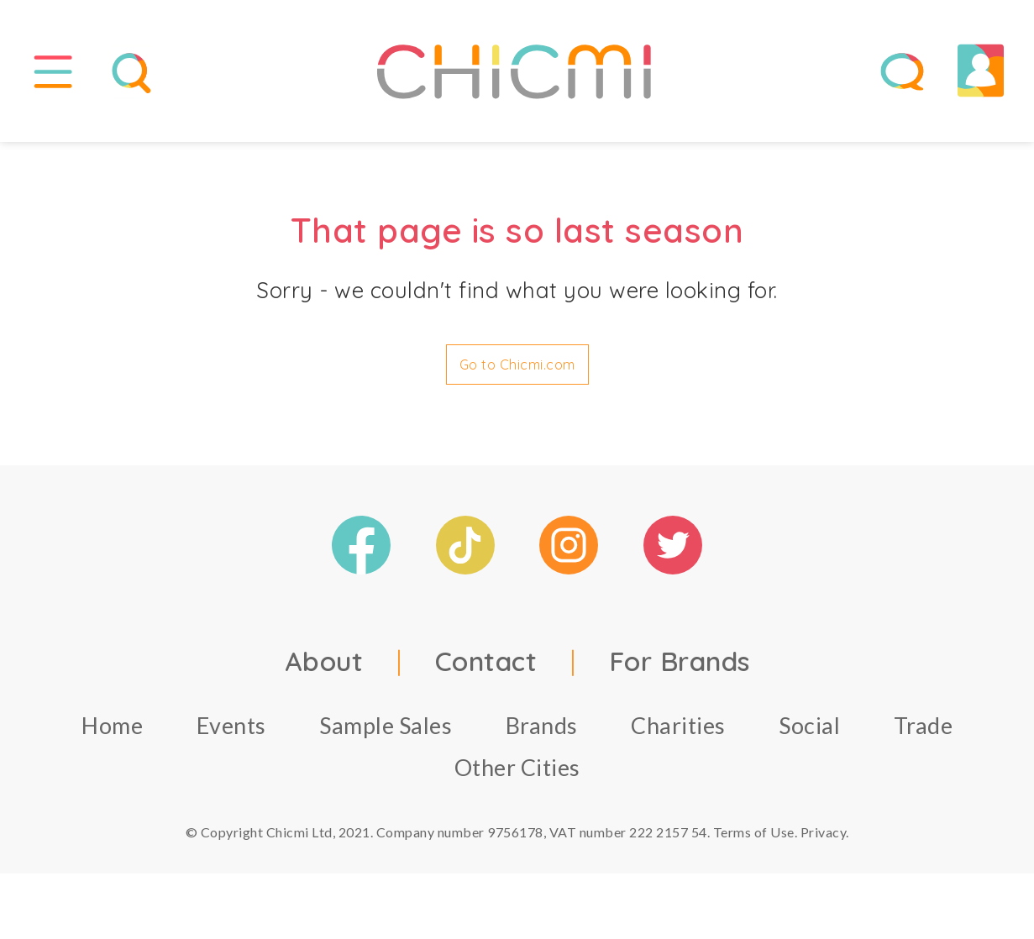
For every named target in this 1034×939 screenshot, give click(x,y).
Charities (678, 732)
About (324, 668)
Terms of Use (754, 839)
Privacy (823, 839)
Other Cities (517, 774)
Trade (923, 732)
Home (112, 732)
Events (231, 732)
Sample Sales (385, 732)
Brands (542, 732)
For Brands (679, 668)
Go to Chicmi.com (517, 371)
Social (809, 732)
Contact (486, 668)
